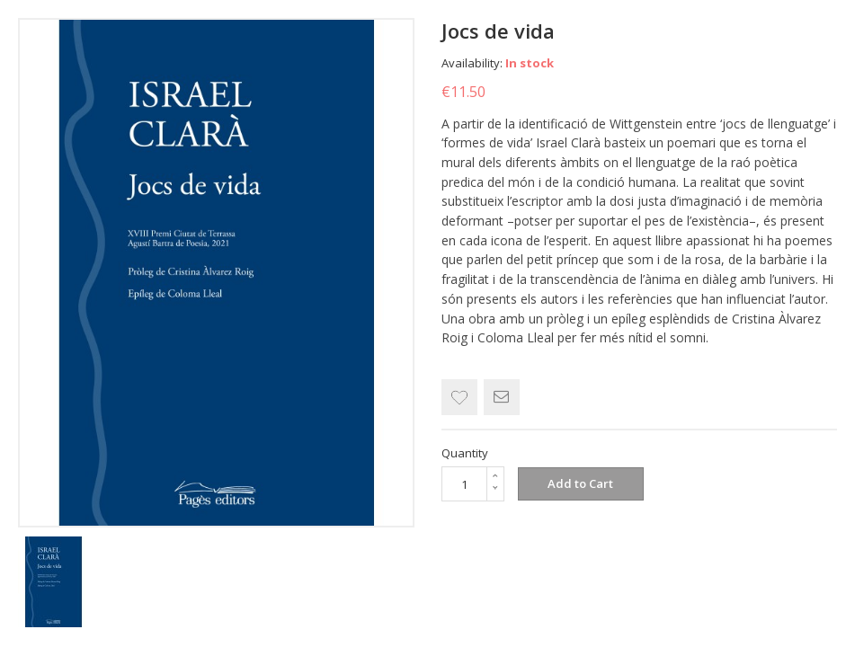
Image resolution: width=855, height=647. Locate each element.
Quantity (464, 453)
